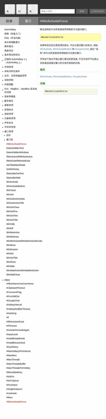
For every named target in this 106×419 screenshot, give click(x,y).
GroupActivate (82, 49)
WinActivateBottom (62, 49)
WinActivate (46, 49)
